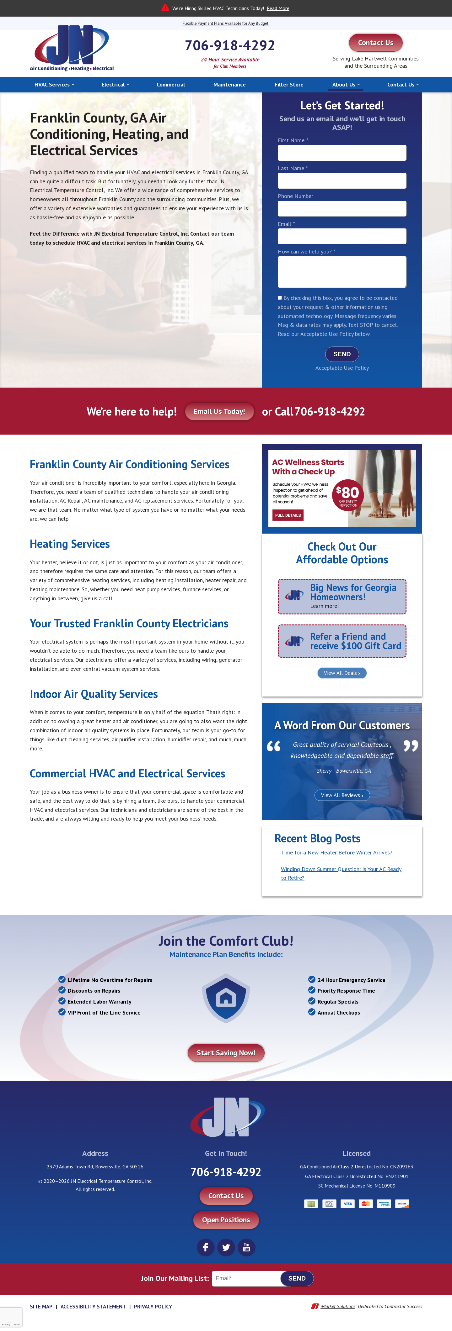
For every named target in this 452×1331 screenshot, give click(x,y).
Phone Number (295, 196)
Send (342, 354)
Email (286, 223)
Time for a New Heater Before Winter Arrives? (337, 852)
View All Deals (340, 673)
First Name (293, 140)
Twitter (226, 1247)
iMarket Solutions (337, 1306)
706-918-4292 (230, 45)
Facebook (206, 1247)
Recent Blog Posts (318, 838)
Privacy (6, 1324)
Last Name (293, 168)
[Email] (252, 1279)
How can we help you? (306, 251)
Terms (16, 1324)
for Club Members (230, 66)
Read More (278, 8)
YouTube (247, 1247)
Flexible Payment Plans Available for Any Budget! (226, 23)
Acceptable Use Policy (342, 367)
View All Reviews (340, 795)
